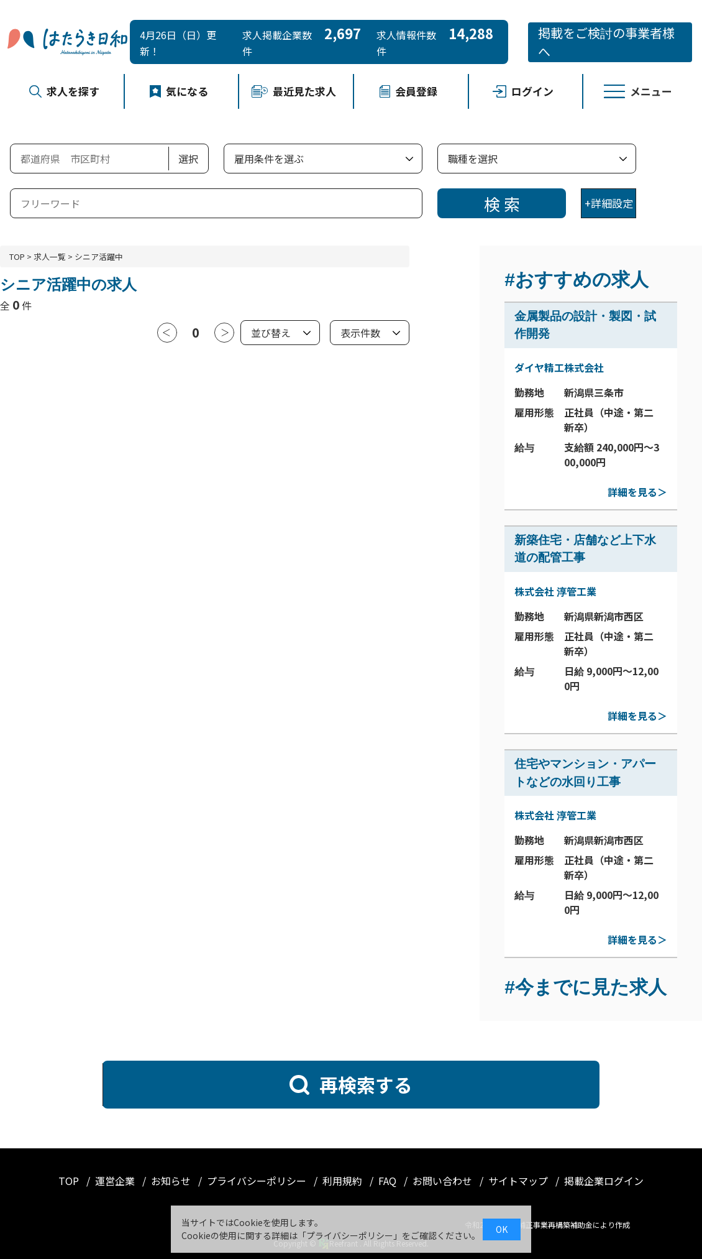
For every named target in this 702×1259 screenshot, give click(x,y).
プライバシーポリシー (258, 1180)
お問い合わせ (444, 1180)
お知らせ (172, 1180)
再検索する (351, 1084)
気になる (179, 91)
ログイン (523, 91)
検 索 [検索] (502, 203)
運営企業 (116, 1180)
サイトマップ (519, 1180)
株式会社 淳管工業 (555, 591)
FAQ (388, 1180)
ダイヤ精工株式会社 (559, 367)
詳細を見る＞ (637, 491)
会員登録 (408, 91)
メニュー (638, 91)
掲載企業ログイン (604, 1180)
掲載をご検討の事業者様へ (606, 42)
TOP (17, 256)
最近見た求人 (294, 91)
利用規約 (343, 1180)
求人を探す (64, 91)
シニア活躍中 (99, 256)
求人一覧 (50, 256)
